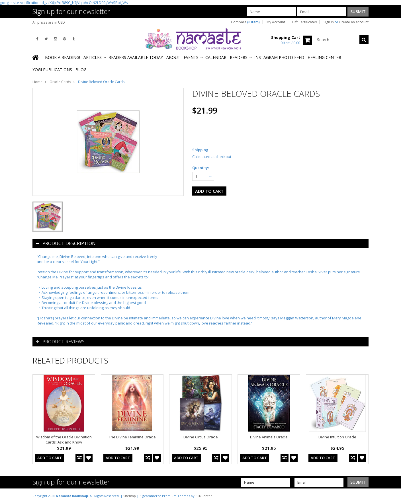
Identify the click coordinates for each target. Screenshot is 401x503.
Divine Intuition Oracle (337, 437)
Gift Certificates (304, 22)
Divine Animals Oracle (269, 437)
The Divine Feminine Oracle (132, 437)
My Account (276, 22)
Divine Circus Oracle (200, 437)
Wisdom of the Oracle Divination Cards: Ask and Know (64, 439)
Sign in (329, 22)
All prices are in (48, 22)
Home (37, 81)
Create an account (354, 22)
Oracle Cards (60, 81)
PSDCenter (203, 496)
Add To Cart (49, 457)
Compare (245, 22)
